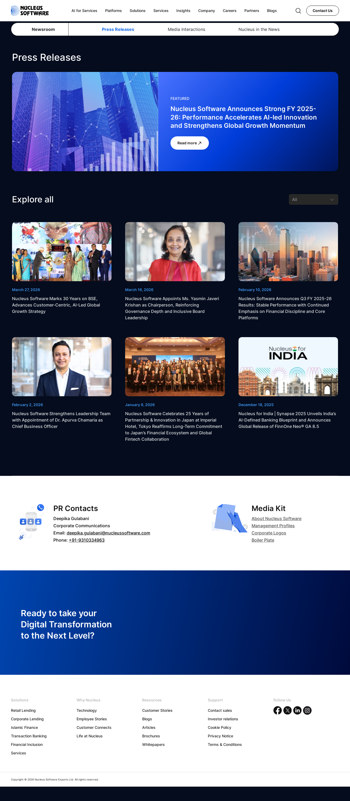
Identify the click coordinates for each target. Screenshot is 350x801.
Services (18, 753)
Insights (183, 10)
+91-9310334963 (87, 540)
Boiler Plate (263, 540)
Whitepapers (153, 744)
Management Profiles (273, 525)
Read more (189, 143)
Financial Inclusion (27, 744)
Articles (149, 727)
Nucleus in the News (259, 29)
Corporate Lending (27, 719)
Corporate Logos (269, 533)
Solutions (138, 10)
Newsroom (43, 29)
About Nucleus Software (276, 518)
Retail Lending (23, 710)
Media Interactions (186, 29)
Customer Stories (157, 710)
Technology (87, 710)
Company (206, 10)
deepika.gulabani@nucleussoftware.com (108, 533)
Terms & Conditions (225, 744)
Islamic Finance (24, 727)
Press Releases (118, 29)
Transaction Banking (29, 736)
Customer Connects (94, 727)
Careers (230, 10)
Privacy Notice (220, 736)
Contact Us (323, 10)
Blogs (147, 719)
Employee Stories (92, 719)
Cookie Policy (219, 727)
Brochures (151, 736)
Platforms (113, 10)
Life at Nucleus (90, 736)
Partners (251, 10)
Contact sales (220, 710)
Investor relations (223, 719)
